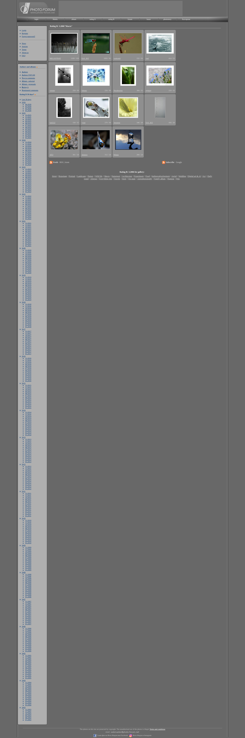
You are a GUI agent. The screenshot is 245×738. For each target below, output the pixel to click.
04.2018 (28, 320)
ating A (25, 87)
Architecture (127, 176)
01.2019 (28, 300)
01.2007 (28, 624)
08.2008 (28, 582)
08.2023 (28, 177)
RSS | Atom (64, 162)
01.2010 (28, 543)
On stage (131, 179)
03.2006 (28, 647)
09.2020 (28, 256)
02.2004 (28, 703)
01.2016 (28, 381)
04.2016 (28, 375)
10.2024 (28, 146)
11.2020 (28, 252)
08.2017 (28, 339)
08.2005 (28, 664)
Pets (178, 179)
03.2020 (28, 268)
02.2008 (28, 595)
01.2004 (28, 705)
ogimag (148, 90)
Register (25, 33)
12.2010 (28, 520)
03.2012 (28, 485)
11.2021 (28, 225)
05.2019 (28, 291)
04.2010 (28, 537)
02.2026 (28, 108)
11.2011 (28, 495)
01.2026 (28, 110)
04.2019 (28, 293)
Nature (90, 176)
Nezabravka (118, 90)
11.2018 (28, 306)
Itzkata (84, 90)
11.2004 (28, 684)
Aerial (174, 176)
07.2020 (28, 260)
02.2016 (28, 379)
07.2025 (28, 125)
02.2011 (28, 514)
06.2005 (28, 668)
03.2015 (28, 404)
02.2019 (28, 298)
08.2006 (28, 637)
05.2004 (28, 697)
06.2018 (28, 316)
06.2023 (28, 181)
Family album (160, 179)
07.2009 (28, 558)
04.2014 (28, 429)
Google (179, 162)
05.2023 (28, 183)
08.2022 (28, 204)
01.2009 (28, 570)
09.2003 (28, 716)
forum (130, 19)
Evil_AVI (85, 58)
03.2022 (28, 214)
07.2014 (28, 422)
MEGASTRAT (55, 58)
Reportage (63, 176)
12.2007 (28, 601)
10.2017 (28, 335)
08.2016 (28, 366)
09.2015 (28, 391)
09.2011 (28, 499)
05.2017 (28, 345)
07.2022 (28, 206)
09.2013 (28, 445)
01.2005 (28, 678)
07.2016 (28, 368)
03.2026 (28, 106)
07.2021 (28, 233)
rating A (92, 19)
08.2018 (28, 312)
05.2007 (28, 616)
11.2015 (28, 387)
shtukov (85, 155)
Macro (107, 176)
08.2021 (28, 231)
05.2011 (28, 508)
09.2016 (28, 364)
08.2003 (28, 718)
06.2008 (28, 587)
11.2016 (28, 360)
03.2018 (28, 323)
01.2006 (28, 651)
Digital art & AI (194, 176)
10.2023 (28, 173)
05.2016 (28, 372)
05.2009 (28, 562)
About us (25, 52)
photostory (167, 19)
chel (147, 58)
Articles (25, 46)
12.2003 (28, 709)
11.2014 (28, 414)
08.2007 (28, 610)
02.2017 (28, 352)
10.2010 (28, 524)
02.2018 (28, 325)
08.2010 (28, 528)
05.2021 (28, 237)
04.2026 (28, 104)
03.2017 (28, 350)
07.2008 (28, 585)
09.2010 (28, 526)
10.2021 (28, 227)
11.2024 (28, 144)
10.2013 (28, 443)
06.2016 (28, 370)
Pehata (116, 155)
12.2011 (28, 493)
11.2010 (28, 522)
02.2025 (28, 135)
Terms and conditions (157, 729)
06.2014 (28, 424)
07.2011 (28, 503)
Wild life (99, 176)
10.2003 (28, 714)
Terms (24, 49)
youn (83, 122)
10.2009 (28, 551)
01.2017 (28, 354)
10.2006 (28, 632)
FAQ (23, 56)
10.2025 (28, 119)
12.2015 (28, 385)
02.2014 (28, 433)
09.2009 (28, 553)
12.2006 (28, 628)
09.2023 (28, 175)
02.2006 (28, 649)
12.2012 (28, 466)
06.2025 (28, 127)
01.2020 (28, 273)
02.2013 (28, 460)
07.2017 (28, 341)
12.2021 (28, 223)
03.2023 (28, 187)
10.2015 (28, 389)
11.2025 (28, 117)
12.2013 (28, 439)
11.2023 (28, 171)
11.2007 (28, 603)
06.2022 (28, 208)
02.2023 (28, 189)
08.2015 (28, 393)
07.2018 (28, 314)
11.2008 (28, 576)
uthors (25, 72)
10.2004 (28, 686)
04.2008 (28, 591)
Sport (124, 179)
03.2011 (28, 512)
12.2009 (28, 547)
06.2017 (28, 343)
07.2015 (28, 395)
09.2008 (28, 580)
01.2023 (28, 191)
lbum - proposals (29, 84)
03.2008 (28, 593)
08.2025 (28, 123)
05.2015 (28, 399)
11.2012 (28, 468)
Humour (171, 179)
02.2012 (28, 487)
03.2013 (28, 458)
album (73, 19)
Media (55, 19)
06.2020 (28, 262)
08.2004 (28, 691)
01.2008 (28, 597)
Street (54, 176)
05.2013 (28, 454)
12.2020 (28, 250)
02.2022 (28, 216)
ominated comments (30, 90)
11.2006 (28, 630)
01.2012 (28, 489)
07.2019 (28, 287)
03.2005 (28, 674)
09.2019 (28, 283)
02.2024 (28, 162)
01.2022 (28, 219)
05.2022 (28, 210)
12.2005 (28, 655)
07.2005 (28, 666)
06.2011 (28, 506)
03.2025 (28, 133)
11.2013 (28, 441)
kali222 (52, 122)
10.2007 (28, 605)
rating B (111, 19)
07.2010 (28, 530)
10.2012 (28, 470)
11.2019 (28, 279)
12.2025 (28, 115)
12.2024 (28, 142)
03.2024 (28, 160)
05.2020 (28, 264)
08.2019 (28, 285)
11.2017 (28, 333)
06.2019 (28, 289)
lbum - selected (28, 81)
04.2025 (28, 131)
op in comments (28, 78)
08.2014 (28, 420)
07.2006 (28, 639)
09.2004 (28, 689)
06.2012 (28, 478)
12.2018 (28, 304)
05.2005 (28, 670)
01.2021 (28, 246)
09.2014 (28, 418)
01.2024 (28, 164)
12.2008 (28, 574)
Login (24, 30)
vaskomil (117, 58)
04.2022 (28, 212)
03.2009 (28, 566)
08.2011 (28, 501)
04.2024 (28, 158)
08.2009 (28, 555)
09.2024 (28, 148)
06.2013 (28, 451)
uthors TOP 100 (28, 75)
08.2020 (28, 258)
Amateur (117, 122)
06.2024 (28, 154)
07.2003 (28, 720)
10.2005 (28, 659)
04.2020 (28, 266)
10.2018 (28, 308)
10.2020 (28, 254)
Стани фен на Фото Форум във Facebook (112, 735)
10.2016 (28, 362)
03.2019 (28, 295)
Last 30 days (26, 99)
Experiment (139, 176)
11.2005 (28, 657)
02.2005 (28, 676)
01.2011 (28, 516)
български (186, 19)
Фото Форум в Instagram (141, 735)
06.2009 (28, 560)
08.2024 (28, 150)
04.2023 (28, 185)
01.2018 (28, 327)
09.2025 (28, 121)
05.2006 (28, 643)
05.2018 (28, 318)
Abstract (94, 179)
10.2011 (28, 497)
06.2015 (28, 397)
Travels (117, 179)
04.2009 (28, 564)
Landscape (81, 176)
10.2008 (28, 578)
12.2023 (28, 169)
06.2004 (28, 695)
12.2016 (28, 358)
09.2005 (28, 662)
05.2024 (28, 156)
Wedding (182, 176)
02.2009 (28, 568)
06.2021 (28, 235)
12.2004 (28, 682)
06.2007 (28, 614)
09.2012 (28, 472)
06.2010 (28, 533)
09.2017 (28, 337)
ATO (51, 155)
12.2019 (28, 277)
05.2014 (28, 427)
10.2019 (28, 281)
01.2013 (28, 462)
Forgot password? (28, 36)
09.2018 (28, 310)
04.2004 (28, 699)
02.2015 (28, 406)
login (36, 19)
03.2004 (28, 701)
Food (148, 176)
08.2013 (28, 447)
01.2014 (28, 435)
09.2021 (28, 229)
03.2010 (28, 539)
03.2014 (28, 431)
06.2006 (28, 641)
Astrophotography (144, 179)
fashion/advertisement (161, 176)
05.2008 (28, 589)
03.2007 (28, 620)
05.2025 (28, 129)
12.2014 (28, 412)
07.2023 (28, 179)
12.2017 (28, 331)
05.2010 (28, 535)
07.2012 (28, 476)
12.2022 (28, 196)
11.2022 (28, 198)
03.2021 (28, 241)
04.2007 (28, 618)
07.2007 (28, 612)
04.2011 (28, 510)
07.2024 (28, 152)
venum (52, 90)
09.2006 (28, 634)
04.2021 (28, 239)
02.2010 (28, 541)
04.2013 (28, 456)
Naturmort (116, 176)
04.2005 (28, 672)
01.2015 (28, 408)
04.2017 (28, 347)
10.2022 (28, 200)
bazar (149, 19)
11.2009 (28, 549)
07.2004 (28, 693)
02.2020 (28, 271)
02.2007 (28, 622)
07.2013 (28, 449)
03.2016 (28, 377)
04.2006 (28, 645)
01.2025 (28, 137)
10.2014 (28, 416)
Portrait (72, 176)
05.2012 (28, 481)
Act (204, 176)
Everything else (105, 179)
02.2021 (28, 243)
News (24, 43)
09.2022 (28, 202)
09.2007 (28, 607)
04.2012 (28, 483)
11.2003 (28, 711)
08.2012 (28, 474)
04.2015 (28, 402)
